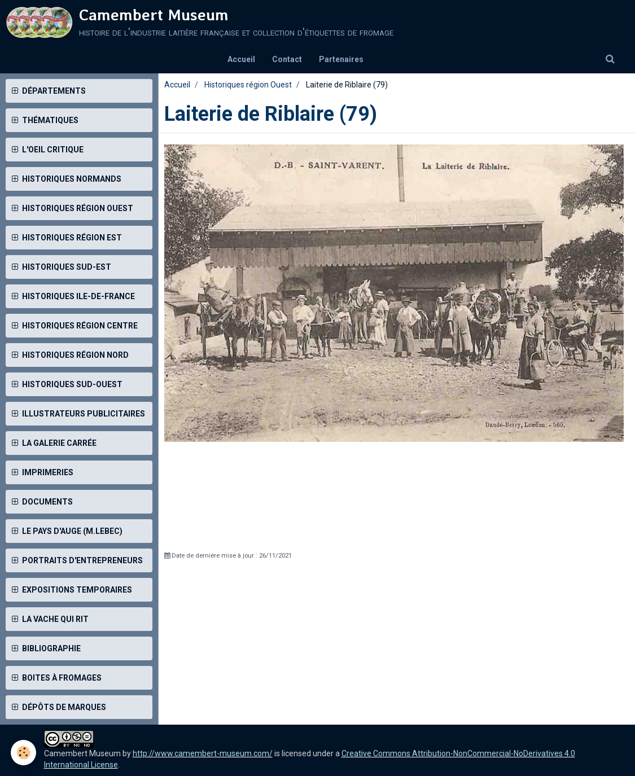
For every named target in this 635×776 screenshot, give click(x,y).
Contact (287, 59)
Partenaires (341, 59)
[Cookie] (24, 752)
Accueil (241, 59)
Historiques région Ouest (248, 84)
